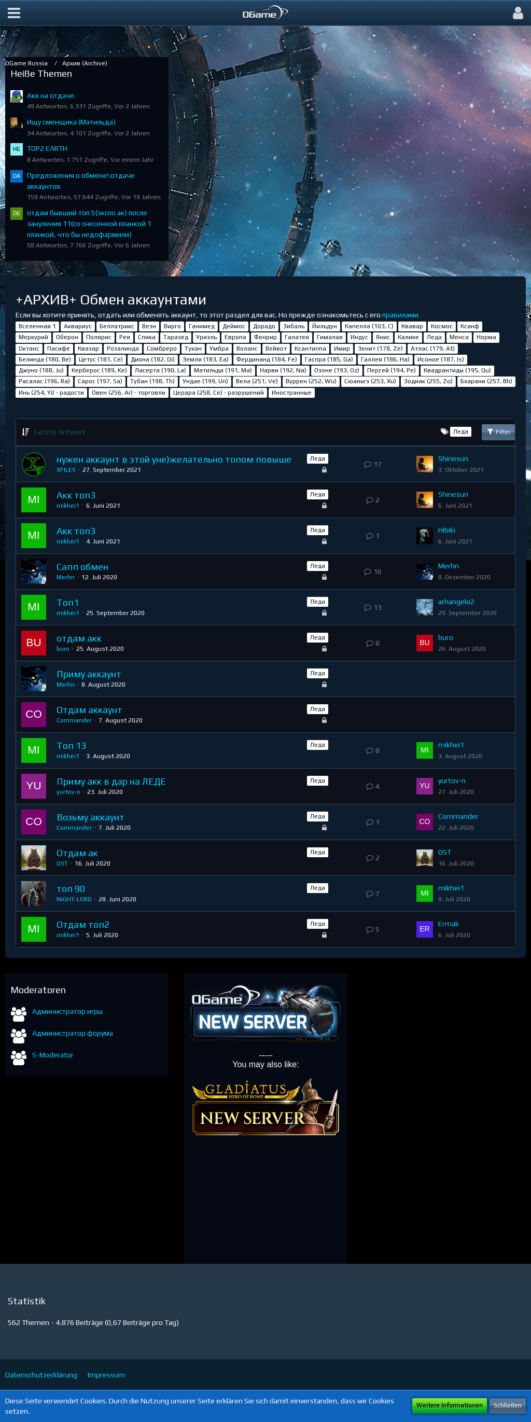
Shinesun (453, 458)
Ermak (448, 923)
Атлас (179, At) (433, 348)
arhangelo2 (456, 601)
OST (62, 863)
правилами (400, 315)
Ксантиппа (310, 348)
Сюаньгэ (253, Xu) (370, 381)
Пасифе (58, 348)
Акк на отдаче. (51, 95)
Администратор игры (67, 1011)
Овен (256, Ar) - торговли (128, 392)
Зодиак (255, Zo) (428, 381)
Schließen (508, 1405)
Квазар (88, 348)
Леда (434, 337)
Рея (124, 337)
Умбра (219, 348)
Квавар (412, 326)
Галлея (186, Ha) (385, 359)
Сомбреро (162, 348)
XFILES (66, 469)
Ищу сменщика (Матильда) (71, 122)
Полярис (98, 337)
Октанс (29, 348)
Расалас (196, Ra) (44, 381)
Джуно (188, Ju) (41, 370)
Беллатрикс (117, 326)
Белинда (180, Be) (45, 359)
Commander (74, 720)
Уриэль (206, 337)
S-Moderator (53, 1055)
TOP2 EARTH (47, 148)
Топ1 (68, 602)
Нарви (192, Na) (283, 370)
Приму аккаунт (89, 673)
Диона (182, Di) (153, 359)
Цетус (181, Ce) (101, 359)
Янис (383, 337)
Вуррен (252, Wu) (311, 381)
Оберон (67, 337)
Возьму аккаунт (90, 817)
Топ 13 (71, 745)
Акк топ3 (76, 495)
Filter (498, 431)
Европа (235, 337)
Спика (147, 337)
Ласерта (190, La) (160, 370)
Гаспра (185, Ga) (329, 359)
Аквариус (78, 326)
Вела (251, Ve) (257, 381)
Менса (459, 337)
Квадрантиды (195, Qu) (457, 370)
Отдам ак (77, 852)
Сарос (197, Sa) (100, 381)
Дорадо (264, 326)
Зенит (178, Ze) (380, 348)
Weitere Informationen (449, 1405)
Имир (342, 348)
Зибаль (293, 326)
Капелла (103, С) (369, 326)
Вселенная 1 (37, 326)
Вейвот (276, 348)
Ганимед (202, 326)
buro (63, 648)
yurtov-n (68, 792)
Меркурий (33, 337)
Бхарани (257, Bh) (486, 381)
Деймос (233, 326)
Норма (486, 337)
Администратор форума (72, 1033)
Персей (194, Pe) (391, 370)
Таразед (175, 337)
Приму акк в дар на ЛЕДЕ (111, 781)
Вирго (172, 326)
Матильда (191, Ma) (223, 370)
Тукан (193, 348)
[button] (14, 13)
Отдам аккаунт (89, 709)
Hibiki (446, 530)
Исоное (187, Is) (440, 359)
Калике (408, 337)
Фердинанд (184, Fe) (266, 359)
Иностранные (292, 392)
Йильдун (324, 326)
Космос (442, 326)
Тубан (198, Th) (152, 381)
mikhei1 (68, 505)
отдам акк (79, 638)
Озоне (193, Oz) (336, 370)
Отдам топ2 (83, 924)
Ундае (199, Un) (205, 381)
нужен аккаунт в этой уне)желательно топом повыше (174, 459)
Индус (359, 337)
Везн (149, 326)
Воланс (247, 348)
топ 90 (71, 888)
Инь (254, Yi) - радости (51, 392)
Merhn (66, 577)
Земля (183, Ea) (206, 359)
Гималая (330, 337)
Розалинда (123, 348)
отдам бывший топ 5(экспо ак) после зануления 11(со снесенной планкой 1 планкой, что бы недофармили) (89, 223)
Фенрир (265, 337)
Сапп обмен (82, 566)
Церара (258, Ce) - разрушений (218, 392)
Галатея (297, 337)
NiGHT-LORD (74, 899)
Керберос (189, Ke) (99, 370)
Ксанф (469, 326)
